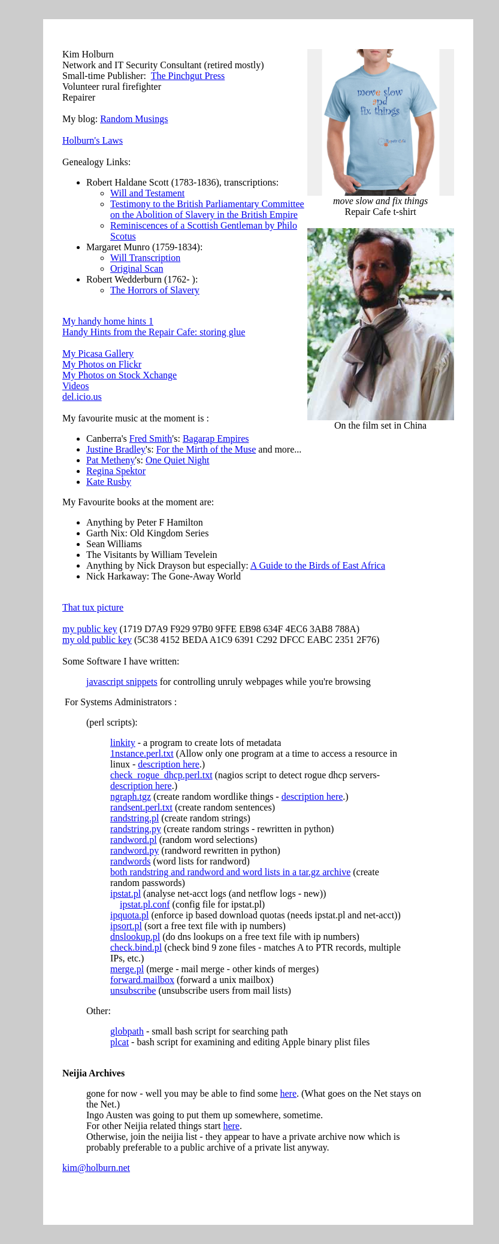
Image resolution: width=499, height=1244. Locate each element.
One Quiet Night (178, 460)
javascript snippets (122, 681)
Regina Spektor (116, 471)
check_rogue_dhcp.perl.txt (161, 775)
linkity (122, 743)
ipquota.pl (129, 915)
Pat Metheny (110, 460)
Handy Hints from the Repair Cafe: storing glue (153, 332)
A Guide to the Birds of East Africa (317, 565)
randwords (130, 861)
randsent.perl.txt (141, 807)
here (288, 1093)
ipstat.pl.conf (145, 904)
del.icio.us (82, 397)
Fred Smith (151, 438)
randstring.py (135, 829)
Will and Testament (147, 193)
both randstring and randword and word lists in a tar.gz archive (230, 872)
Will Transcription (145, 258)
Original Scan (136, 268)
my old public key (97, 640)
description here (168, 764)
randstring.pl (134, 818)
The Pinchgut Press (188, 76)
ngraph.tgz (130, 796)
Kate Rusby (108, 482)
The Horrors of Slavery (154, 290)
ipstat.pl (125, 893)
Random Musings (134, 119)
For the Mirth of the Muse (206, 449)
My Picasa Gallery (98, 353)
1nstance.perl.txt (142, 753)
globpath (127, 1031)
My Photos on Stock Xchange (119, 375)
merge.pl (127, 969)
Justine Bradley (116, 449)
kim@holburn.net (96, 1168)
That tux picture (92, 607)
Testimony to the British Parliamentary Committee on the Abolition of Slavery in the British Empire (207, 209)
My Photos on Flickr (101, 364)
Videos (75, 386)
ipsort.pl (126, 926)
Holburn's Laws (92, 140)
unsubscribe (133, 990)
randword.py (134, 850)
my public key (89, 629)
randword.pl (133, 840)
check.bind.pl (136, 947)
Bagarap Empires (216, 438)
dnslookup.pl (135, 937)
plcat (119, 1042)
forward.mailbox (142, 980)
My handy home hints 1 (107, 321)
